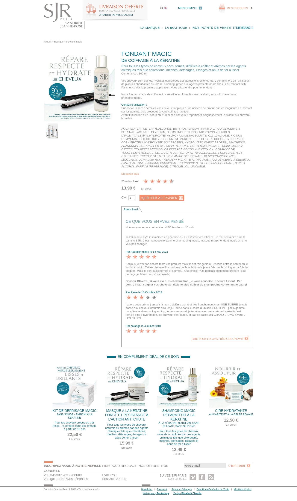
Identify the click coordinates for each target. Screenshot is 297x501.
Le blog (243, 27)
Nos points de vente (211, 27)
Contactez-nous (114, 479)
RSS (211, 477)
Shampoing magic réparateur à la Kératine (179, 418)
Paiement (162, 489)
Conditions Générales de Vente (213, 489)
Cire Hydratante (231, 412)
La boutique (176, 27)
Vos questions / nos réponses (66, 479)
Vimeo (192, 477)
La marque (150, 27)
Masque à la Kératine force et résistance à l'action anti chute (126, 415)
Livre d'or (109, 475)
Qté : (124, 197)
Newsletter (147, 489)
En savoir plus (130, 173)
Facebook (202, 477)
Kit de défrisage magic (75, 414)
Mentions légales (243, 489)
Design (187, 493)
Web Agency (156, 493)
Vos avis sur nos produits (63, 475)
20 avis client (130, 181)
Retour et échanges (181, 489)
